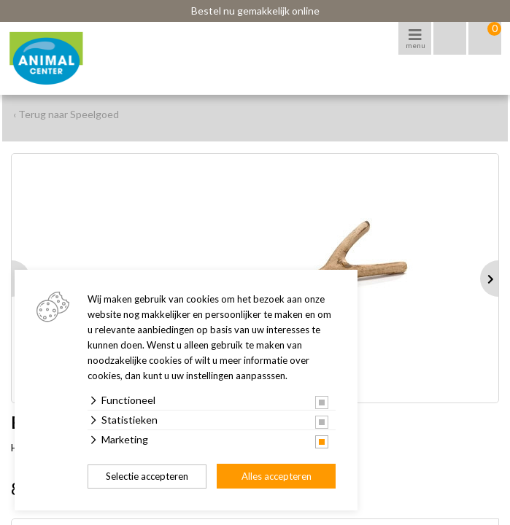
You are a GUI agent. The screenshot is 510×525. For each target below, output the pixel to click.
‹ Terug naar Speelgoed (66, 114)
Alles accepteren (277, 476)
